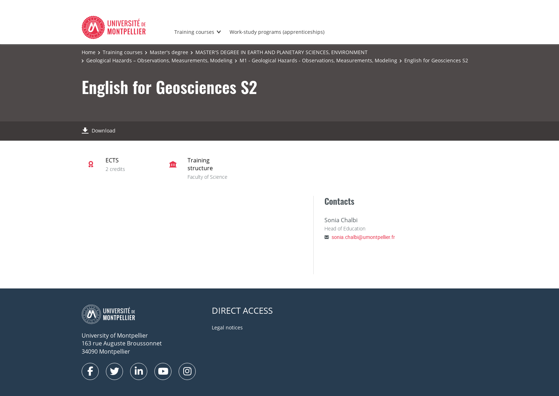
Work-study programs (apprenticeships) (277, 31)
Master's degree (169, 52)
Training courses (194, 31)
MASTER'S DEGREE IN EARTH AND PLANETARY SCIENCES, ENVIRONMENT (281, 52)
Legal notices (227, 327)
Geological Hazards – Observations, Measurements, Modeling (159, 60)
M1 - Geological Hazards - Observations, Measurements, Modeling (318, 60)
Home (89, 52)
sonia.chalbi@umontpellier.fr (363, 237)
